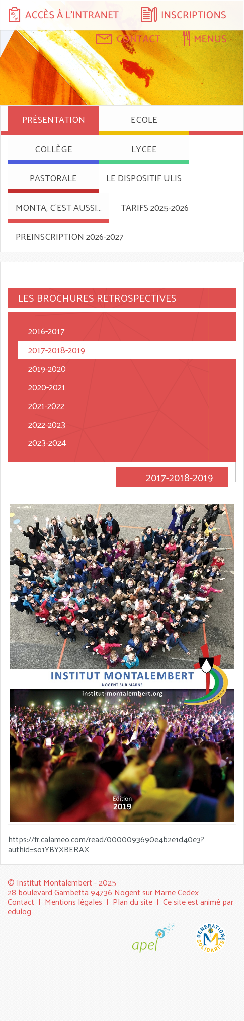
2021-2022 (46, 405)
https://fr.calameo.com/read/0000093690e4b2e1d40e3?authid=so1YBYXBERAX (106, 844)
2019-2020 (47, 368)
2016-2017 (46, 330)
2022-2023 (46, 424)
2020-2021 (46, 386)
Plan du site (132, 901)
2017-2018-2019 (56, 349)
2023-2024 (47, 442)
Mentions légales (73, 901)
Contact (21, 901)
